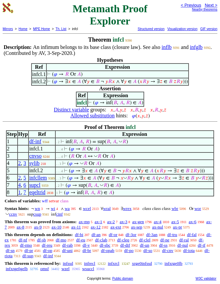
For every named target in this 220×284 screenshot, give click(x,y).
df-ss (163, 245)
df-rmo (26, 245)
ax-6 (192, 221)
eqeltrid (37, 192)
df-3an (151, 234)
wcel (87, 208)
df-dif (125, 245)
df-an (95, 234)
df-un (144, 245)
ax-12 (96, 226)
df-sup (28, 255)
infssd (68, 263)
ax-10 (57, 226)
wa (67, 208)
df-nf (23, 239)
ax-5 (175, 221)
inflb (167, 47)
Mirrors (8, 29)
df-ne (164, 239)
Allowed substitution (92, 115)
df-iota (189, 250)
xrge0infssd (142, 263)
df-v (86, 245)
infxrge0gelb (17, 268)
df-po (129, 250)
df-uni (67, 250)
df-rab (67, 245)
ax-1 (98, 221)
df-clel (144, 239)
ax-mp (84, 221)
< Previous (191, 5)
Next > (211, 5)
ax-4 (157, 221)
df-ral (184, 239)
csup (37, 214)
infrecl (89, 263)
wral (107, 208)
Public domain (122, 278)
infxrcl (113, 263)
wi (53, 208)
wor (197, 208)
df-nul (182, 245)
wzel (65, 268)
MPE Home (41, 29)
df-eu (80, 239)
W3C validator (205, 278)
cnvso (35, 156)
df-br (86, 250)
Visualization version (182, 29)
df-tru (172, 234)
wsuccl (88, 268)
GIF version (208, 29)
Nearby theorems (204, 9)
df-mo (61, 239)
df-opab (107, 250)
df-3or (131, 234)
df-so (147, 250)
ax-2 (111, 221)
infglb (196, 47)
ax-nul (157, 226)
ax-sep (136, 226)
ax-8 (20, 226)
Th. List (61, 29)
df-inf (35, 141)
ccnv (13, 214)
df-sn (10, 250)
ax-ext (115, 226)
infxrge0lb (174, 263)
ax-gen (138, 221)
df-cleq (123, 239)
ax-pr (177, 226)
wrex (127, 208)
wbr (175, 208)
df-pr (29, 250)
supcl (34, 185)
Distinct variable (71, 109)
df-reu (47, 245)
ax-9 (38, 226)
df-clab (101, 239)
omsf (44, 268)
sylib (34, 163)
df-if (201, 245)
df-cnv (167, 250)
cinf (59, 214)
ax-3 (123, 221)
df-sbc (105, 245)
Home (23, 29)
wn (37, 208)
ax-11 (76, 226)
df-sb (41, 239)
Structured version (151, 29)
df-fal (191, 234)
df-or (113, 234)
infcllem (38, 178)
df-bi (79, 234)
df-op (47, 250)
